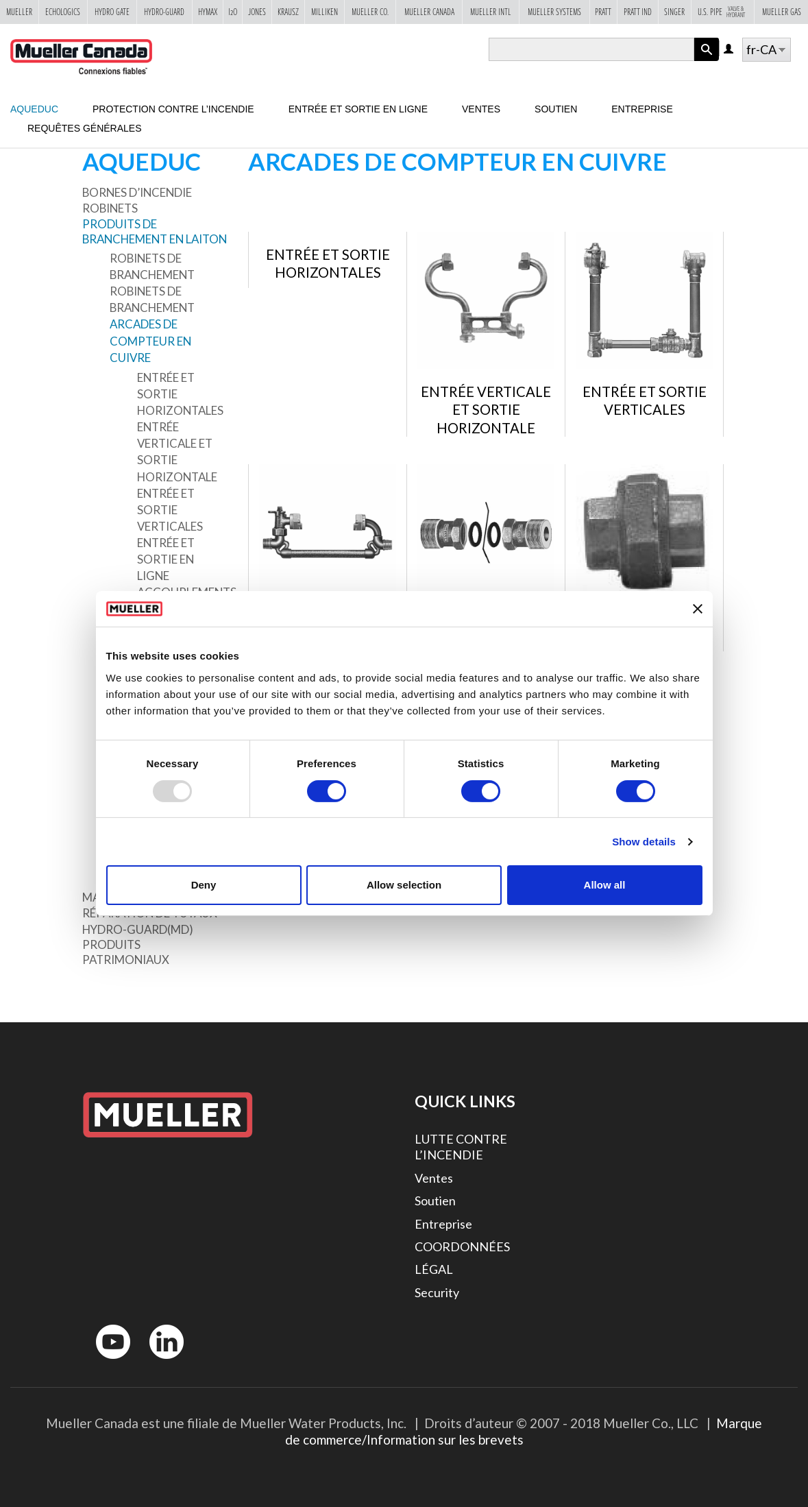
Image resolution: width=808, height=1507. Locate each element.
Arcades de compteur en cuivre (150, 340)
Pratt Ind (638, 12)
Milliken (324, 12)
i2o (232, 12)
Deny (204, 885)
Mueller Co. (370, 12)
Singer (674, 12)
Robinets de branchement (152, 266)
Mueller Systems (554, 12)
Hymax (207, 12)
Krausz (288, 12)
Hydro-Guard (164, 12)
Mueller (19, 12)
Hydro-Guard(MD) (137, 929)
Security (437, 1292)
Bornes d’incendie (137, 192)
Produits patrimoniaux (125, 952)
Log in (729, 50)
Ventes (481, 109)
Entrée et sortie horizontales (180, 394)
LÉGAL (434, 1269)
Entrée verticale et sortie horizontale (177, 451)
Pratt (603, 12)
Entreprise (641, 109)
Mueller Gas (781, 12)
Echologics (62, 12)
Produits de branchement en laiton (154, 231)
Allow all (605, 885)
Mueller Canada (429, 12)
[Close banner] (697, 609)
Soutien (556, 109)
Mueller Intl (490, 12)
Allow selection (404, 885)
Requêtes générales (84, 128)
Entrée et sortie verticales (170, 509)
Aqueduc (34, 109)
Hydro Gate (112, 12)
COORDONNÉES (462, 1246)
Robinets (110, 208)
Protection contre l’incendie (173, 109)
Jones (257, 12)
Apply (706, 60)
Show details (644, 841)
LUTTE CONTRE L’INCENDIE (461, 1146)
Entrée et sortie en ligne (358, 109)
